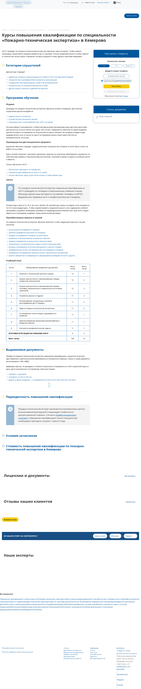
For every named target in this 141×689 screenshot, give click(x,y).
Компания (94, 648)
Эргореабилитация (16, 609)
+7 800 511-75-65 (89, 2)
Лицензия (18, 6)
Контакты (120, 648)
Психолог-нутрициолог (72, 607)
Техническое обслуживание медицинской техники (89, 602)
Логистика (46, 604)
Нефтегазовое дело (34, 604)
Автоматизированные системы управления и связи (87, 604)
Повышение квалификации (73, 652)
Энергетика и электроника (15, 604)
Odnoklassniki (122, 674)
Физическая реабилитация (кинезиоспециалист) (30, 607)
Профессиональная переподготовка (71, 655)
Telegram (120, 680)
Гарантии (93, 656)
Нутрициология (56, 607)
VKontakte (120, 669)
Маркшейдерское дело (119, 602)
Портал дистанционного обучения (18, 2)
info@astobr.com (123, 666)
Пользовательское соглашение (13, 648)
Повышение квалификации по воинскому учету (19, 599)
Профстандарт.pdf (105, 116)
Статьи (92, 650)
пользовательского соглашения (123, 80)
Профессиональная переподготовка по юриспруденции (62, 599)
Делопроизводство (58, 604)
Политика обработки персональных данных (17, 652)
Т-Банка (125, 96)
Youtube (119, 685)
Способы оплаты (96, 654)
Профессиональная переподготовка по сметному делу (46, 602)
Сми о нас (93, 652)
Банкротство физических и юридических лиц (104, 599)
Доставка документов (97, 658)
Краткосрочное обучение (72, 650)
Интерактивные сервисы (72, 658)
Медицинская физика (33, 609)
